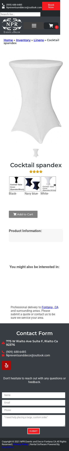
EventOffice (8, 447)
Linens (39, 40)
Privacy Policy (20, 444)
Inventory (23, 40)
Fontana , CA (50, 307)
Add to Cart (23, 214)
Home (8, 40)
